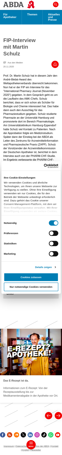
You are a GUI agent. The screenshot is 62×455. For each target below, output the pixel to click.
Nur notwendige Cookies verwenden (31, 286)
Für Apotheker (9, 16)
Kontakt (54, 446)
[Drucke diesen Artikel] (55, 64)
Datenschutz (22, 446)
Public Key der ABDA (39, 446)
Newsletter (36, 450)
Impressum (9, 446)
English (25, 450)
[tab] (31, 293)
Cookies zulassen (31, 277)
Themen (32, 14)
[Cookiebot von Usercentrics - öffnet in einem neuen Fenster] (44, 166)
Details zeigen (43, 267)
